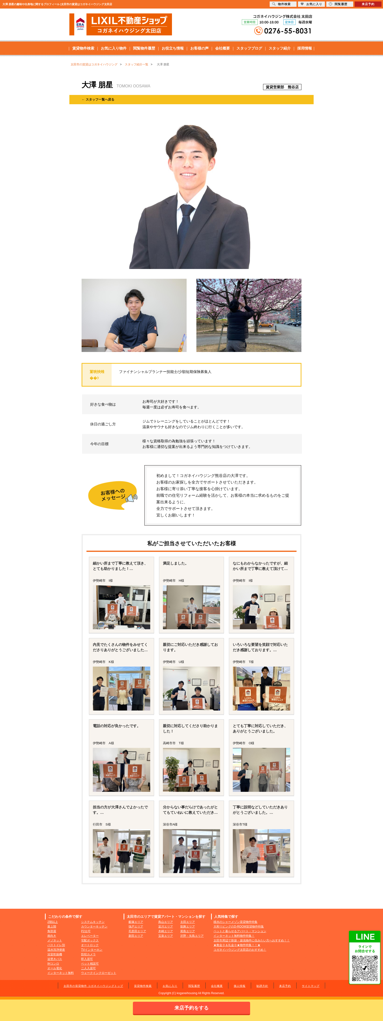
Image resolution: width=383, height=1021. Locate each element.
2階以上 (52, 922)
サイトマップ (310, 985)
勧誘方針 (262, 985)
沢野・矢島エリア (192, 936)
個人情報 (239, 985)
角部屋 (51, 931)
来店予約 (285, 985)
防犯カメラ (88, 954)
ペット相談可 (90, 963)
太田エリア (187, 922)
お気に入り (170, 985)
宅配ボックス (90, 940)
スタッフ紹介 (280, 48)
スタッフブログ (249, 48)
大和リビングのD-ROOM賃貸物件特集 (238, 926)
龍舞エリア (187, 926)
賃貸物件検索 (83, 48)
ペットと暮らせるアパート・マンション (239, 931)
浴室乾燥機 (54, 954)
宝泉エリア (165, 936)
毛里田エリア (137, 931)
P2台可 (86, 931)
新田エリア (135, 936)
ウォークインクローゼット (98, 973)
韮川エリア (165, 926)
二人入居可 (88, 968)
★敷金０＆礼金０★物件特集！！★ (236, 945)
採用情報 (304, 48)
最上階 (51, 926)
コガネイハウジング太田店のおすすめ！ (239, 949)
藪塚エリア (135, 922)
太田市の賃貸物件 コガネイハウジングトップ (93, 985)
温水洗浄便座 (56, 949)
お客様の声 (199, 48)
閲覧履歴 (194, 985)
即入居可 (87, 959)
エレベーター (90, 936)
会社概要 (222, 48)
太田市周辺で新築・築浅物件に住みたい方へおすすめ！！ (251, 940)
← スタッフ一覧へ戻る (98, 99)
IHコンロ (53, 963)
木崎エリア (165, 931)
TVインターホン (91, 949)
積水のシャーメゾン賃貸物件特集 (235, 922)
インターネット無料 (60, 973)
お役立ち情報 (173, 48)
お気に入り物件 (114, 48)
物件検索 (281, 4)
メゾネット (54, 940)
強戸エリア (135, 926)
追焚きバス (54, 959)
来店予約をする (191, 1008)
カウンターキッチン (94, 926)
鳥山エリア (165, 922)
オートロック (90, 945)
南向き (51, 936)
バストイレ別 (56, 945)
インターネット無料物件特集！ (234, 936)
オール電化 (54, 968)
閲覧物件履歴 (144, 48)
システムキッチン (93, 922)
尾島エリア (187, 931)
